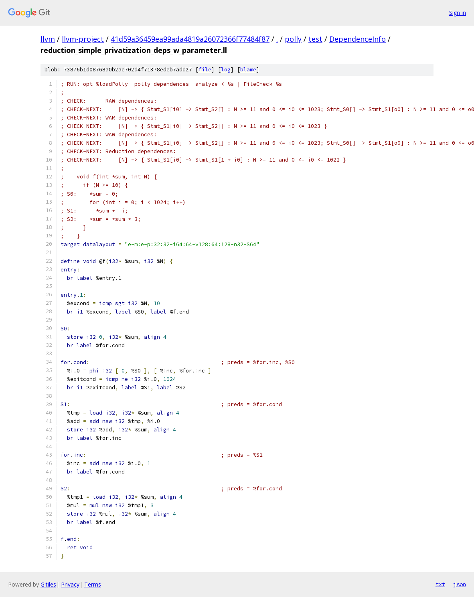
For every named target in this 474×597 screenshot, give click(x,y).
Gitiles (48, 584)
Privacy (70, 584)
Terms (92, 584)
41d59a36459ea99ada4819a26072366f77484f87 (190, 39)
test (315, 39)
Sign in (457, 12)
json (459, 584)
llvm (48, 39)
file (205, 69)
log (226, 69)
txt (440, 584)
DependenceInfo (357, 39)
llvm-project (83, 39)
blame (248, 69)
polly (293, 39)
